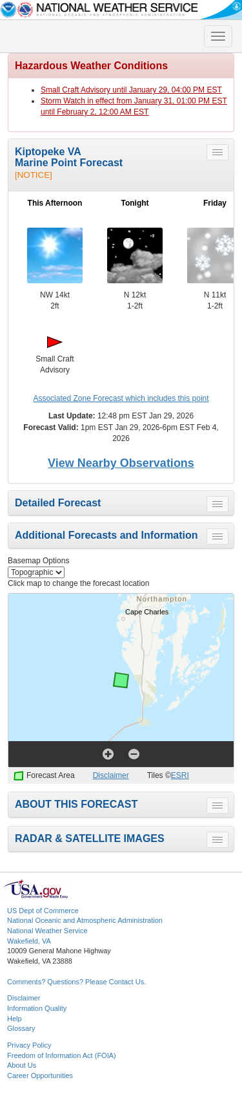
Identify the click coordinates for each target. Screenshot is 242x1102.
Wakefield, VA (29, 941)
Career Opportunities (40, 1075)
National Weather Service (47, 931)
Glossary (21, 1028)
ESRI (180, 775)
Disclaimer (111, 775)
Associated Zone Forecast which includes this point (120, 398)
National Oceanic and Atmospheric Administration (85, 920)
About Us (21, 1065)
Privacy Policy (29, 1045)
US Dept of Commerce (43, 910)
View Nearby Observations (121, 463)
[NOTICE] (33, 175)
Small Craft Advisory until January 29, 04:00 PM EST (131, 89)
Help (14, 1018)
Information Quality (36, 1008)
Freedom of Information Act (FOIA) (61, 1055)
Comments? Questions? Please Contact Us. (76, 982)
